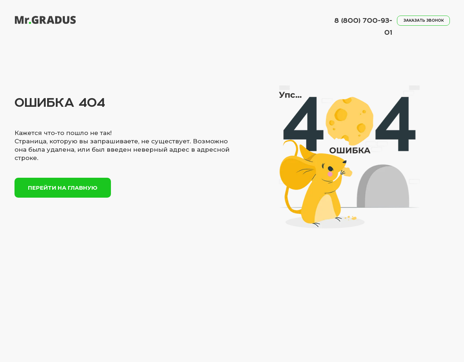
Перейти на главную (63, 187)
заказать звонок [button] (423, 20)
